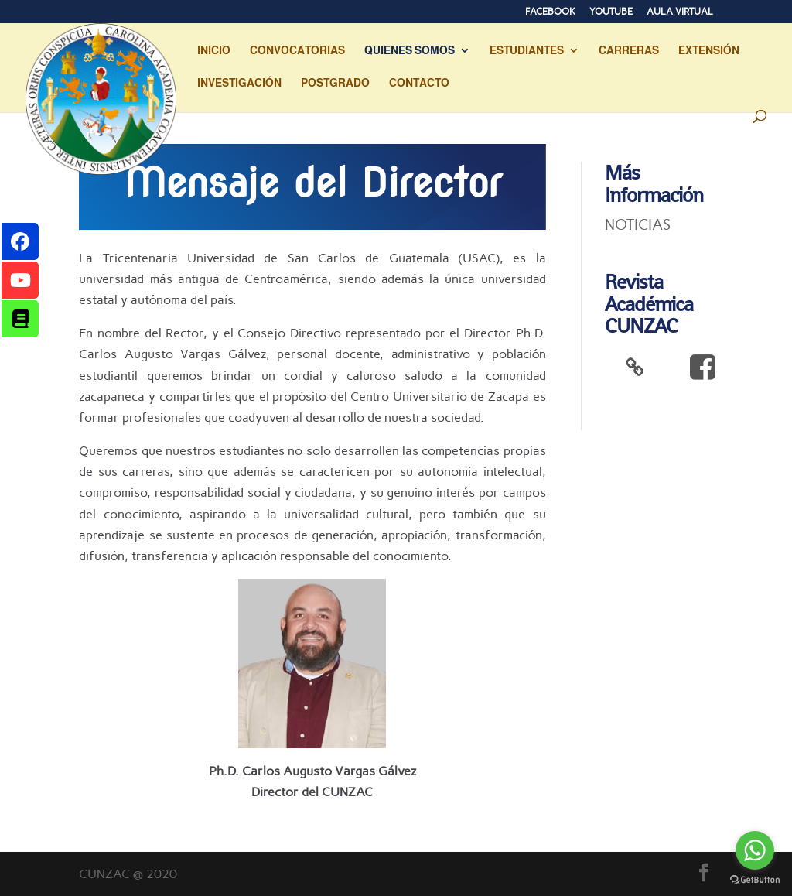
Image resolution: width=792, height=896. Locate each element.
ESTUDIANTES (527, 50)
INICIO (213, 50)
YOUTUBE (611, 12)
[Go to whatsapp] (755, 850)
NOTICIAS (638, 225)
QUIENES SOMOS (409, 50)
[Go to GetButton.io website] (755, 880)
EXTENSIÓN (708, 50)
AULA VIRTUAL (680, 12)
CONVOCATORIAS (297, 50)
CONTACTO (419, 83)
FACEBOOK (550, 12)
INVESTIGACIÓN (239, 83)
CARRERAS (629, 50)
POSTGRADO (335, 83)
